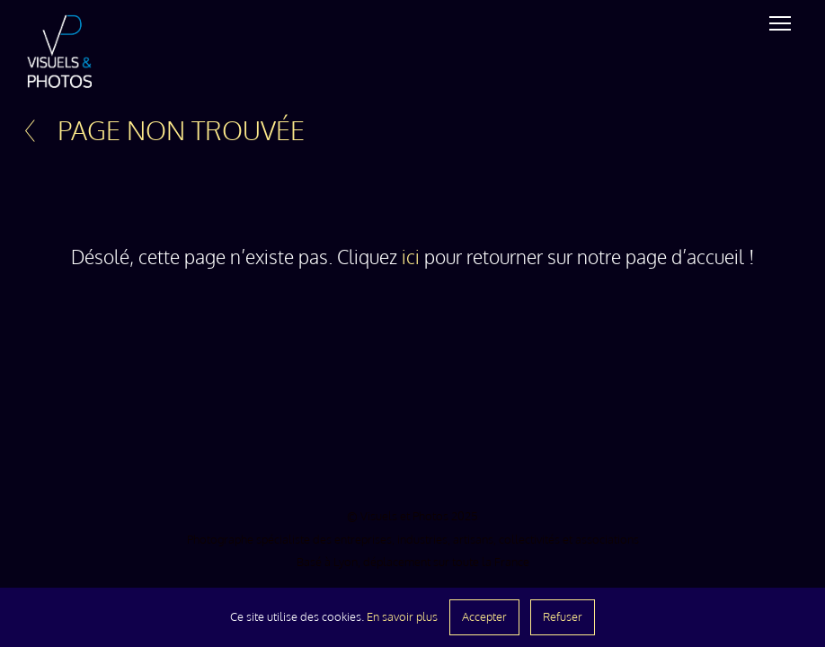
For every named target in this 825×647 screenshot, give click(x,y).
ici (411, 257)
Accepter (484, 616)
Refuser (562, 616)
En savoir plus (402, 616)
